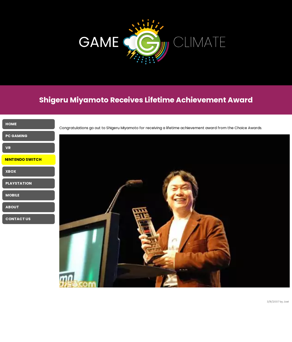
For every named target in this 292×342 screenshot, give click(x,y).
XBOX (10, 171)
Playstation (18, 183)
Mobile (12, 195)
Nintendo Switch (23, 159)
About (12, 207)
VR (8, 147)
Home (11, 124)
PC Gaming (16, 135)
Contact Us (18, 219)
